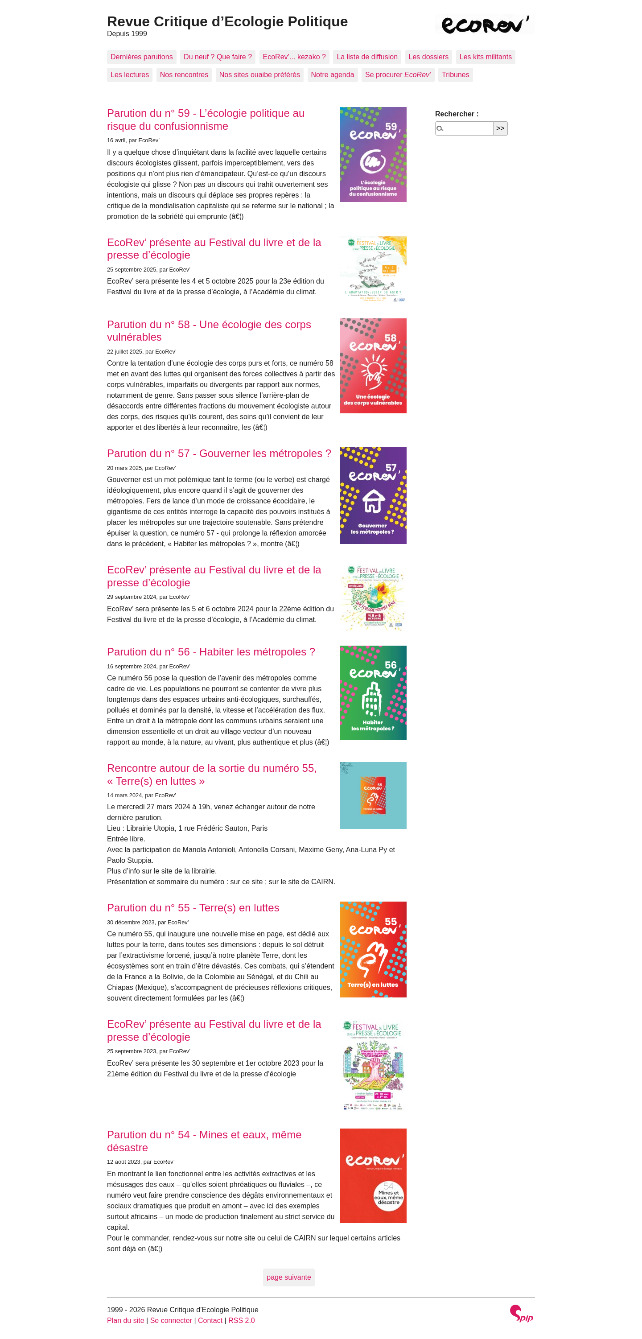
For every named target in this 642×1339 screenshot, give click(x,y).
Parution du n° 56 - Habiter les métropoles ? (211, 652)
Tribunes (455, 74)
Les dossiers (429, 57)
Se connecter (171, 1320)
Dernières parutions (142, 57)
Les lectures (130, 74)
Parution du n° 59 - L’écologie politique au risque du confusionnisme (206, 119)
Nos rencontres (184, 74)
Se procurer (398, 74)
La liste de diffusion (367, 57)
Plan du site (125, 1320)
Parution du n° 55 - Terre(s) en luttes (193, 908)
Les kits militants (486, 57)
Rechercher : (457, 114)
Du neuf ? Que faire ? (218, 57)
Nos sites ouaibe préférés (259, 74)
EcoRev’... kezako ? (294, 57)
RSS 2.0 (241, 1320)
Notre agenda (332, 74)
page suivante (289, 1277)
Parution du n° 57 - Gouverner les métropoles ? (219, 453)
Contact (210, 1320)
